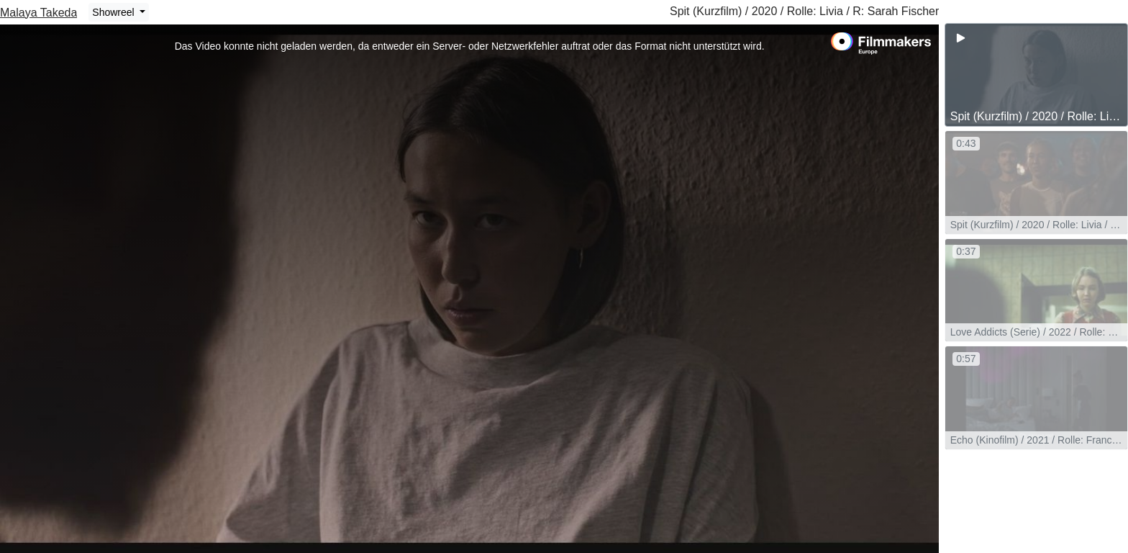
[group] (1036, 75)
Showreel (114, 12)
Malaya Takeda (38, 12)
